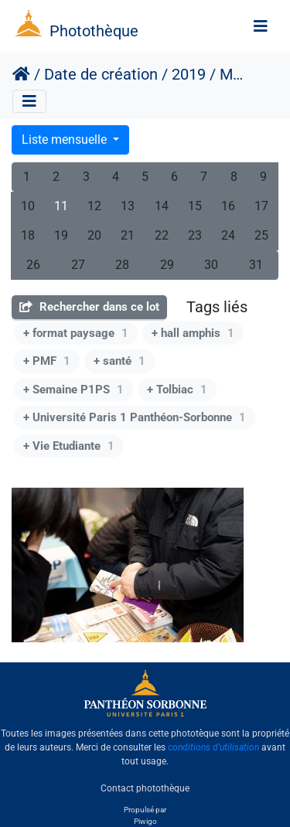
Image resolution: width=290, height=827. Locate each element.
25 (261, 235)
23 (195, 235)
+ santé (119, 361)
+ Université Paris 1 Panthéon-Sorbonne (134, 417)
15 (195, 206)
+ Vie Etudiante (68, 446)
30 (211, 264)
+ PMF (46, 361)
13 (128, 206)
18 (28, 235)
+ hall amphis (193, 333)
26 (33, 264)
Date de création (101, 74)
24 (228, 235)
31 (256, 264)
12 (94, 206)
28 (122, 264)
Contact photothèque (145, 787)
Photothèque (93, 31)
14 (162, 206)
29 (167, 264)
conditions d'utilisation (213, 747)
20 (94, 235)
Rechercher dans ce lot (89, 307)
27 (78, 264)
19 (61, 235)
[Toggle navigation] (261, 26)
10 (28, 206)
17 (261, 206)
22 (162, 235)
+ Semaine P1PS (73, 389)
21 (128, 235)
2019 (189, 74)
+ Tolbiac (177, 389)
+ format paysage (75, 333)
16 (228, 206)
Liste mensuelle (66, 139)
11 (61, 206)
